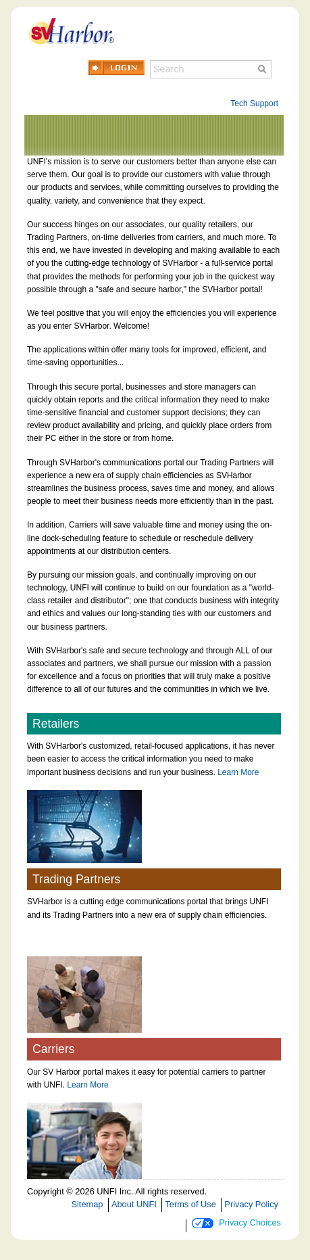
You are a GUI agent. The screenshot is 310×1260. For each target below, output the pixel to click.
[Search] (211, 69)
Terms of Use (190, 1204)
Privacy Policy (251, 1204)
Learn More (238, 772)
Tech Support (254, 103)
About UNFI (134, 1204)
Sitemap (87, 1204)
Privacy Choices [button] (236, 1222)
